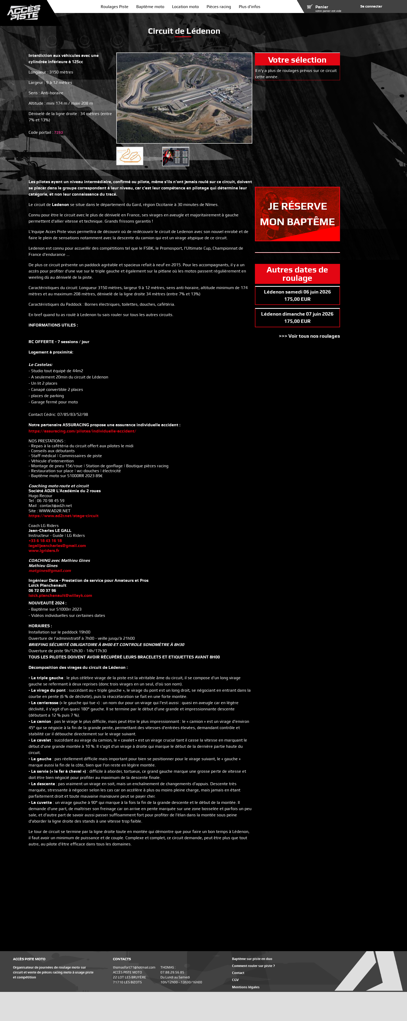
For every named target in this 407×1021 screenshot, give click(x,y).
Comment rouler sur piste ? (253, 966)
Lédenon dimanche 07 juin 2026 (297, 314)
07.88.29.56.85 (172, 972)
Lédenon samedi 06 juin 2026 (297, 292)
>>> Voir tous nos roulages (309, 336)
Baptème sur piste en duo (252, 959)
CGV (235, 980)
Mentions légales (246, 987)
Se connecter (371, 6)
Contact (238, 973)
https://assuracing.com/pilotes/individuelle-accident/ (82, 431)
